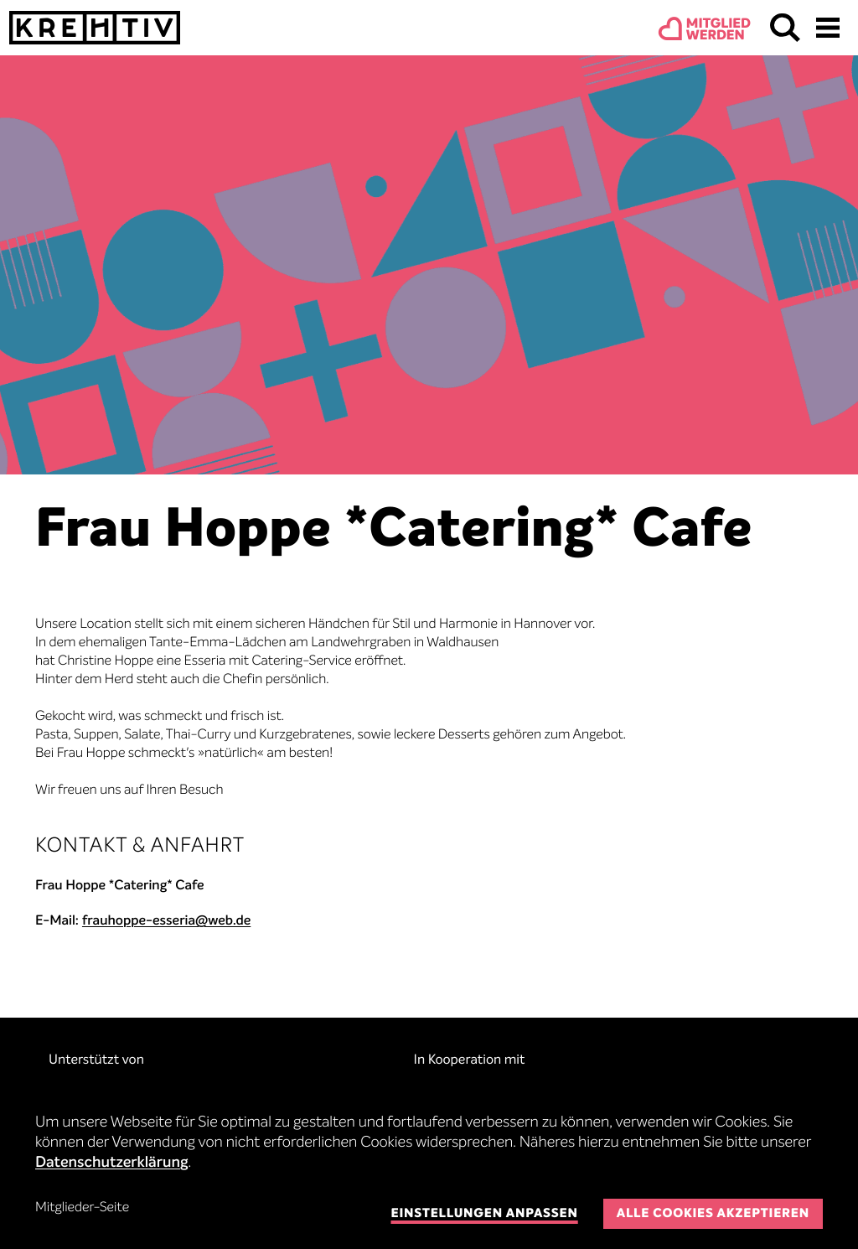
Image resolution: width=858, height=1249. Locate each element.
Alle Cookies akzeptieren (713, 1214)
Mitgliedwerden (718, 30)
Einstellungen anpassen (483, 1214)
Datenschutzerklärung (112, 1163)
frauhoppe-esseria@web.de (166, 921)
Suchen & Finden (785, 28)
